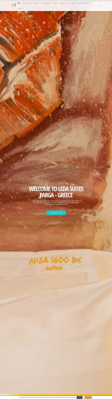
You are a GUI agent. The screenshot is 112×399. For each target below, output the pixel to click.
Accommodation (45, 3)
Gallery (62, 3)
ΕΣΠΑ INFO (19, 8)
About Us (36, 3)
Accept (79, 397)
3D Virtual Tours (27, 3)
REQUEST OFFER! (83, 3)
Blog (68, 3)
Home (18, 3)
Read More (88, 397)
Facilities (55, 3)
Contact (73, 3)
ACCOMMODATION (56, 212)
